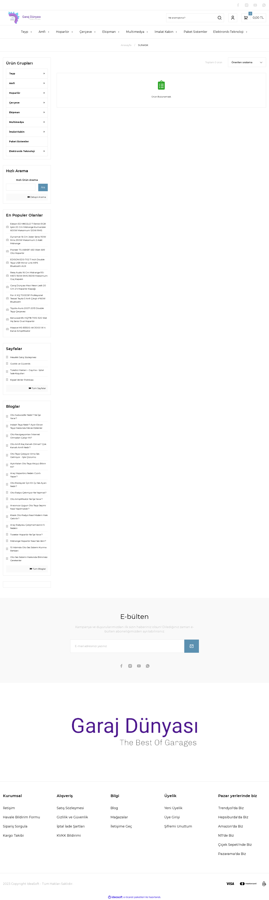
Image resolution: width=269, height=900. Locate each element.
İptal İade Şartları (71, 827)
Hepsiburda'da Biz (233, 817)
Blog (114, 808)
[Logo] (22, 17)
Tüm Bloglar (38, 569)
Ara (43, 187)
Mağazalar (119, 817)
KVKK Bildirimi (69, 836)
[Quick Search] (20, 187)
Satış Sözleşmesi (70, 808)
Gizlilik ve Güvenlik (72, 817)
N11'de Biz (226, 836)
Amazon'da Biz (230, 827)
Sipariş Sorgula (15, 827)
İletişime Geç (121, 827)
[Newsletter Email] (134, 646)
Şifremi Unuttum (178, 827)
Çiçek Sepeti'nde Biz (235, 845)
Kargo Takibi (13, 836)
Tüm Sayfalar (37, 388)
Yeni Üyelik (173, 808)
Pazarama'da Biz (232, 854)
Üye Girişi (172, 817)
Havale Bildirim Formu (21, 817)
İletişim (9, 808)
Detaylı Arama (37, 197)
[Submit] (191, 646)
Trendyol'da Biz (231, 808)
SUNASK (143, 45)
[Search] (195, 18)
